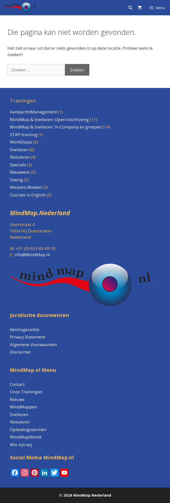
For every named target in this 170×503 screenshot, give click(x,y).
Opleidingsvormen (28, 429)
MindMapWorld (26, 437)
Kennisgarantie (24, 329)
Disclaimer (20, 352)
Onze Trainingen (26, 392)
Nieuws (17, 399)
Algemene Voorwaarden (33, 344)
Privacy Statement (27, 337)
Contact (17, 384)
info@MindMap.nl (32, 254)
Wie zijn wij (21, 444)
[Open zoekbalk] (130, 7)
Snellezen (19, 414)
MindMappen (23, 407)
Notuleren (20, 422)
